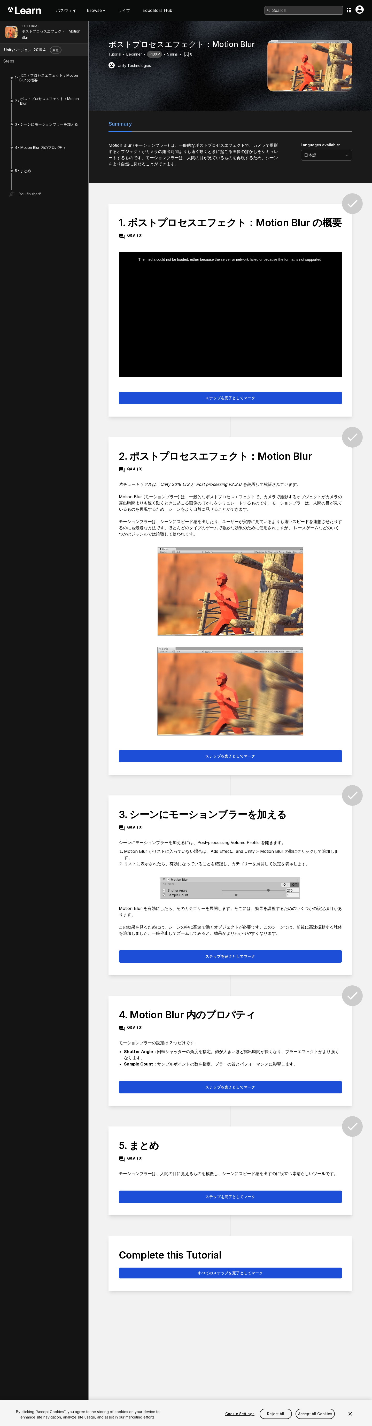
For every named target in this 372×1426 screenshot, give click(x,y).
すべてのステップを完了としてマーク (230, 1273)
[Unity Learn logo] (24, 10)
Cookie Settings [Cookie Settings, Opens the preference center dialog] (239, 1421)
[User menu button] (359, 9)
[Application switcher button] (349, 10)
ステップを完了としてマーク (230, 398)
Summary (120, 124)
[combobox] (304, 10)
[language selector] (326, 155)
